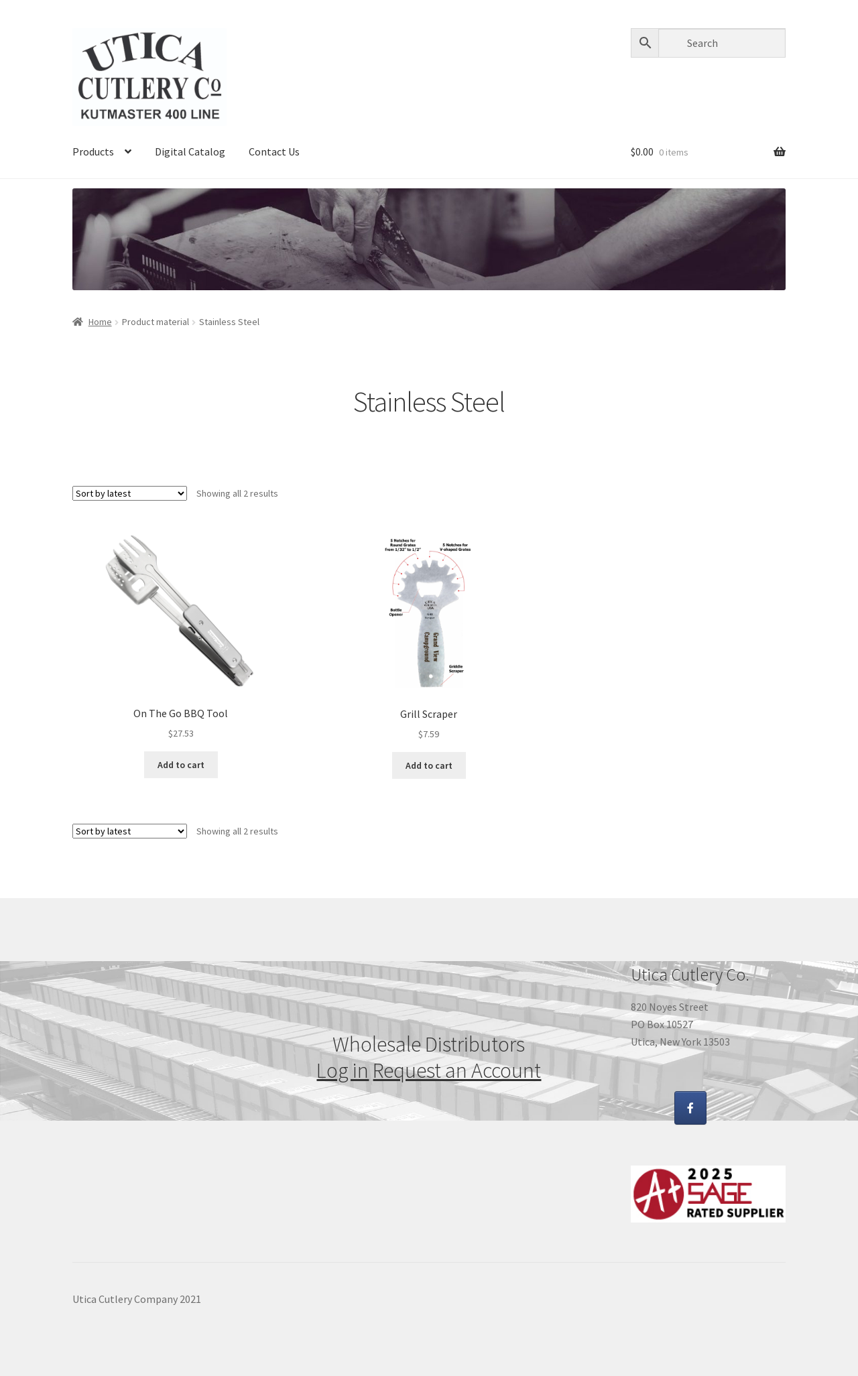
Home (100, 322)
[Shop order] (129, 493)
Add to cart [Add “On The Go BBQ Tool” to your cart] (181, 765)
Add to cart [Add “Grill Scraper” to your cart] (429, 765)
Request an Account (457, 1070)
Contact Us (274, 151)
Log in (342, 1070)
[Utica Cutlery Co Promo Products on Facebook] (690, 1108)
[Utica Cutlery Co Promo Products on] (726, 1108)
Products (93, 151)
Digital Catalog (190, 151)
